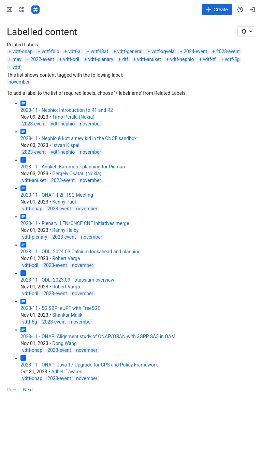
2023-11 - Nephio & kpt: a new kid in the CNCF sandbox (78, 138)
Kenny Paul (64, 202)
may (16, 59)
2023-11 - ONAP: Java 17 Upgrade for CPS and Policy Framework (89, 365)
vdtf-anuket (149, 59)
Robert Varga (66, 258)
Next (28, 389)
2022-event (42, 59)
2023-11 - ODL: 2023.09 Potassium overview (67, 280)
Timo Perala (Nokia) (73, 117)
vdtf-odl (71, 59)
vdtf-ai (75, 51)
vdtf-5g (232, 59)
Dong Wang (64, 343)
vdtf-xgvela (163, 51)
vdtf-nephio (182, 59)
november (19, 82)
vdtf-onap (22, 51)
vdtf (16, 67)
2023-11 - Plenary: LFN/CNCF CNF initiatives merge (74, 223)
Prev (11, 389)
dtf (125, 59)
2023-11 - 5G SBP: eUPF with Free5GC (60, 308)
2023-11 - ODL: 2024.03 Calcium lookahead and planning (80, 251)
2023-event (228, 51)
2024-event (195, 51)
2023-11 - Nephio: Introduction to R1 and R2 (66, 110)
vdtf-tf (209, 59)
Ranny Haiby (65, 230)
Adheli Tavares (66, 371)
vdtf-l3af (99, 51)
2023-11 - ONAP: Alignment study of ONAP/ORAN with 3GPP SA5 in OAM (97, 336)
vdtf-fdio (50, 51)
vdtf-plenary (100, 59)
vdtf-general (130, 51)
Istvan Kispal (65, 145)
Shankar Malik (67, 315)
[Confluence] (35, 9)
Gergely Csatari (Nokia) (76, 173)
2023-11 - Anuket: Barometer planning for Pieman (72, 166)
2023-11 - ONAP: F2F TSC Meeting (56, 195)
